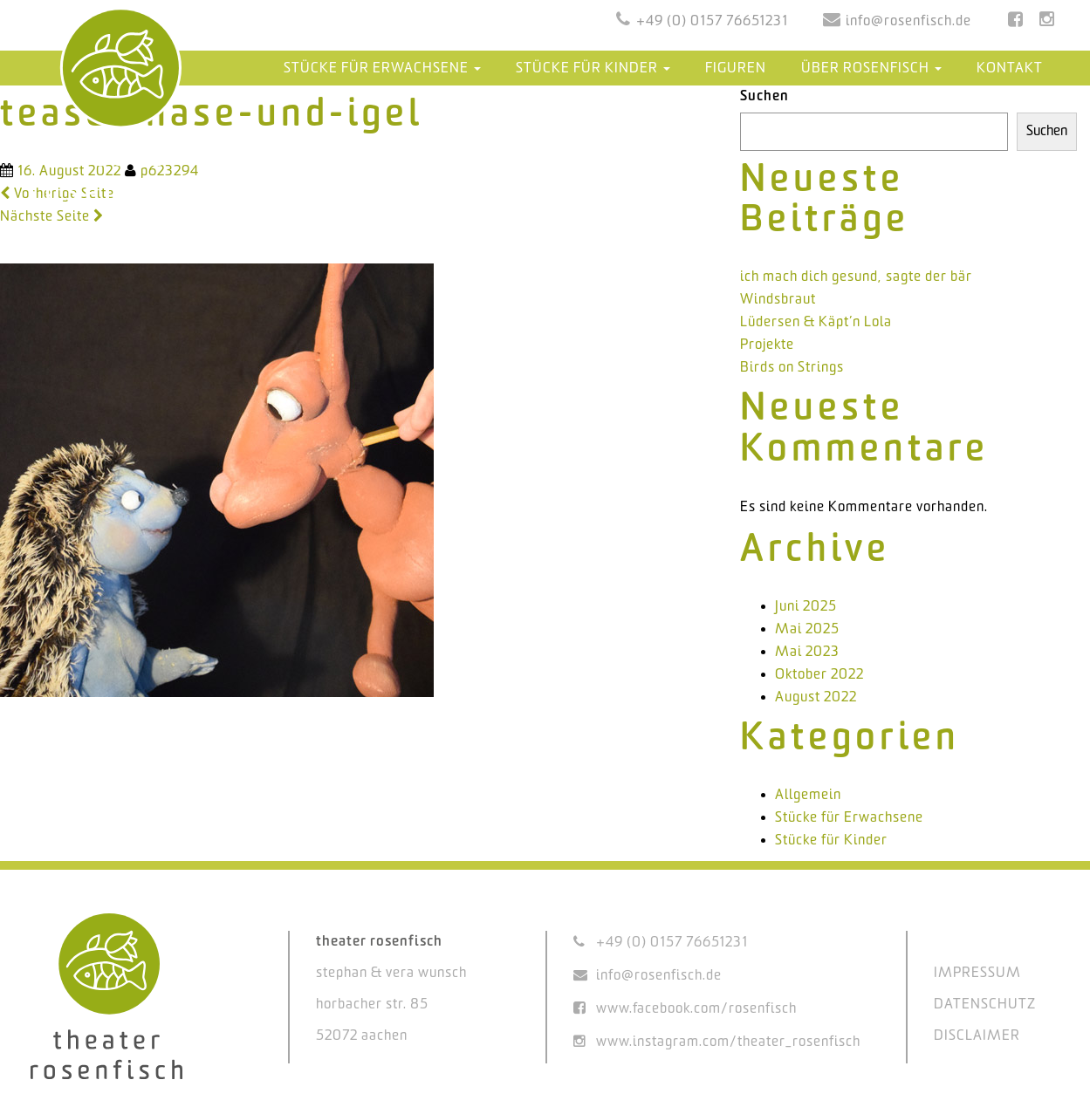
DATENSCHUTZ (985, 1004)
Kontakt (1010, 68)
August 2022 (816, 697)
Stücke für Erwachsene (382, 68)
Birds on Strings (792, 367)
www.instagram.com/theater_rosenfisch (728, 1042)
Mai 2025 (807, 629)
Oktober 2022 (819, 674)
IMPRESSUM (977, 973)
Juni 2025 (806, 606)
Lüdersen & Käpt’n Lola (816, 322)
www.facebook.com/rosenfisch (696, 1009)
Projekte (767, 345)
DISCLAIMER (977, 1036)
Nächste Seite (52, 216)
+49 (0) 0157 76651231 (712, 21)
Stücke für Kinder (593, 68)
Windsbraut (778, 299)
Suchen (764, 96)
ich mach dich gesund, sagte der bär (856, 277)
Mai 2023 (807, 652)
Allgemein (808, 795)
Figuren (735, 68)
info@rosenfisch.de (908, 21)
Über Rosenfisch (871, 68)
